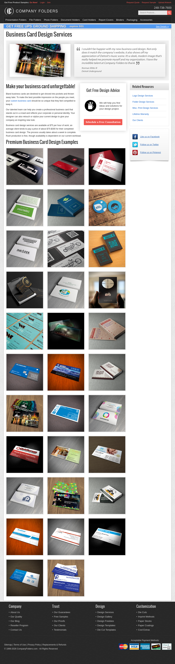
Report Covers (106, 20)
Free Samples (61, 616)
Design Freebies (105, 621)
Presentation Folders (15, 20)
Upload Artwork (164, 2)
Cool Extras (144, 629)
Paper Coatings (146, 625)
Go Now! (33, 2)
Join (48, 2)
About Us (15, 612)
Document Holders (70, 20)
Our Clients (137, 120)
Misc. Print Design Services (145, 108)
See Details (162, 26)
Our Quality (16, 616)
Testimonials (60, 629)
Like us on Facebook (150, 136)
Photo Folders (51, 20)
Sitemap (8, 645)
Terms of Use (20, 645)
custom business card (21, 101)
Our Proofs (59, 621)
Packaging (132, 20)
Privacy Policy (34, 645)
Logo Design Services (142, 96)
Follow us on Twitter (149, 144)
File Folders (35, 20)
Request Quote (133, 2)
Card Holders (89, 20)
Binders (120, 20)
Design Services (105, 612)
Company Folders (40, 11)
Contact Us (16, 629)
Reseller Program (19, 625)
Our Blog (14, 621)
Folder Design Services (143, 102)
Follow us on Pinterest (150, 152)
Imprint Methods (146, 616)
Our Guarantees (62, 612)
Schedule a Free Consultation (103, 122)
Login (42, 2)
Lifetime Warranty (140, 114)
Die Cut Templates (106, 629)
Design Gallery (104, 616)
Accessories (146, 20)
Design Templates (106, 625)
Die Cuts (142, 612)
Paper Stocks (145, 621)
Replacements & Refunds (54, 645)
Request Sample (149, 2)
